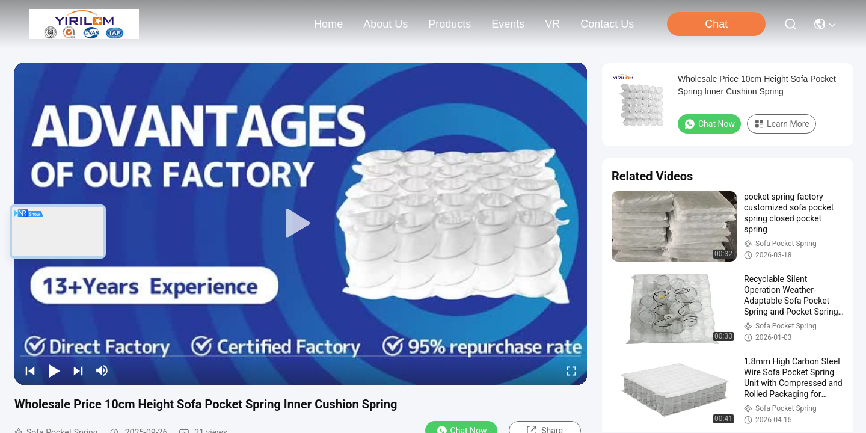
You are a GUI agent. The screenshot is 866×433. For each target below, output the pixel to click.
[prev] (30, 370)
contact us (607, 24)
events (507, 24)
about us (385, 24)
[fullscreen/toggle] (571, 370)
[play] (301, 224)
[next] (78, 370)
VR (552, 24)
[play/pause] (54, 370)
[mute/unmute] (102, 370)
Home (328, 24)
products (449, 24)
